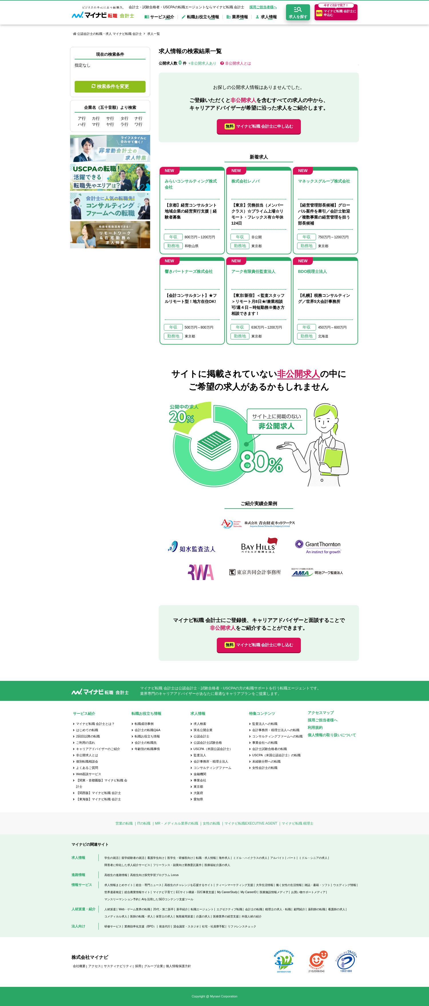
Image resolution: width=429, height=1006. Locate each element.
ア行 (82, 118)
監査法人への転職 (264, 723)
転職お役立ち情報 (147, 736)
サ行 (110, 118)
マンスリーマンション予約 (121, 899)
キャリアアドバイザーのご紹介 (98, 749)
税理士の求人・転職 (278, 909)
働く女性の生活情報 (289, 885)
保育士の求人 (164, 916)
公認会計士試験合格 (208, 742)
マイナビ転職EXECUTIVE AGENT (251, 823)
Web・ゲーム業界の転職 (134, 909)
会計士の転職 (253, 909)
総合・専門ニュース (149, 885)
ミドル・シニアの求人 (313, 857)
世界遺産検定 (113, 892)
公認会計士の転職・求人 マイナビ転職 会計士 (109, 33)
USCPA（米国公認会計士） (213, 749)
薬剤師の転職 (316, 909)
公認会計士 (201, 736)
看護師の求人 (336, 909)
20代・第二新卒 (163, 909)
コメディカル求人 (115, 916)
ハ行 (82, 124)
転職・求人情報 (206, 857)
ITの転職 (144, 823)
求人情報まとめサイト (118, 885)
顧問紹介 (299, 909)
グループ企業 (153, 966)
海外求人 (224, 857)
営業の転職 (124, 823)
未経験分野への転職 (266, 761)
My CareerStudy (227, 892)
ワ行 (138, 124)
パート (291, 857)
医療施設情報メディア (274, 892)
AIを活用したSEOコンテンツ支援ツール (167, 899)
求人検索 (200, 723)
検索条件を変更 (113, 86)
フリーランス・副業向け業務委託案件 (177, 865)
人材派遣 (110, 909)
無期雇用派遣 (184, 916)
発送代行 (164, 926)
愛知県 (198, 799)
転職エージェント (202, 909)
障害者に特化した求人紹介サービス (127, 865)
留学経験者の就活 (133, 857)
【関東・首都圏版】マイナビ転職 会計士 (101, 783)
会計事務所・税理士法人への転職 (275, 730)
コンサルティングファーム (212, 767)
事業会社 (200, 780)
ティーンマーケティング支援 (234, 885)
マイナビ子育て (163, 892)
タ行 (124, 118)
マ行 (96, 124)
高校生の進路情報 (115, 875)
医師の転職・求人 (141, 916)
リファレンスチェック (242, 926)
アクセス (94, 966)
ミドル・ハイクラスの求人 (250, 857)
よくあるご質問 (87, 767)
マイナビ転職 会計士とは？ (95, 723)
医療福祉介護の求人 (217, 865)
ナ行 (138, 118)
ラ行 (124, 124)
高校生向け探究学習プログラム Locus (154, 875)
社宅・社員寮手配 (213, 926)
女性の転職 (211, 823)
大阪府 (198, 793)
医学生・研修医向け (180, 857)
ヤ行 (110, 124)
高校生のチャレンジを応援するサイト (188, 885)
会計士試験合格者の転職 (269, 749)
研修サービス (113, 926)
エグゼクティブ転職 (229, 909)
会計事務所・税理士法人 (211, 761)
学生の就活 (111, 857)
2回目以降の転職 (88, 736)
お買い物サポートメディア (308, 892)
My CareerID (249, 892)
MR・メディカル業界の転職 (176, 823)
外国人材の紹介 (252, 916)
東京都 (198, 786)
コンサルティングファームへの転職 (277, 736)
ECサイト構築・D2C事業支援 (195, 892)
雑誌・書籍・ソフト (317, 885)
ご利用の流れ (85, 742)
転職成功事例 (144, 723)
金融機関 (200, 774)
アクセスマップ (321, 713)
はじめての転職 (87, 730)
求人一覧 (153, 33)
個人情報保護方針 (178, 966)
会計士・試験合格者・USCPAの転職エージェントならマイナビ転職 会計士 (186, 7)
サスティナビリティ (118, 966)
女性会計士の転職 (264, 767)
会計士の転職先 (146, 742)
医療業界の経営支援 (226, 916)
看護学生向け (155, 857)
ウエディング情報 (344, 885)
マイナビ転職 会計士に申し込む (259, 126)
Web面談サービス (88, 774)
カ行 (96, 118)
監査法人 (200, 755)
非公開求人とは (238, 63)
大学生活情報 (264, 885)
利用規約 (315, 727)
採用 (138, 966)
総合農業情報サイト (137, 892)
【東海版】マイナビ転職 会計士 (98, 799)
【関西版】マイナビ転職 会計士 (98, 793)
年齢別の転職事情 (147, 749)
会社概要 (79, 966)
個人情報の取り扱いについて (332, 735)
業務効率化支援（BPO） (140, 926)
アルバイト (277, 857)
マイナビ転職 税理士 (297, 823)
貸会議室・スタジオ (186, 926)
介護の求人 (203, 916)
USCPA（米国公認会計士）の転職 (276, 755)
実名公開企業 (203, 730)
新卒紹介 (182, 909)
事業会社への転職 (264, 742)
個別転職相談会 (87, 761)
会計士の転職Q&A (147, 730)
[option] (259, 550)
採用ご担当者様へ (263, 7)
